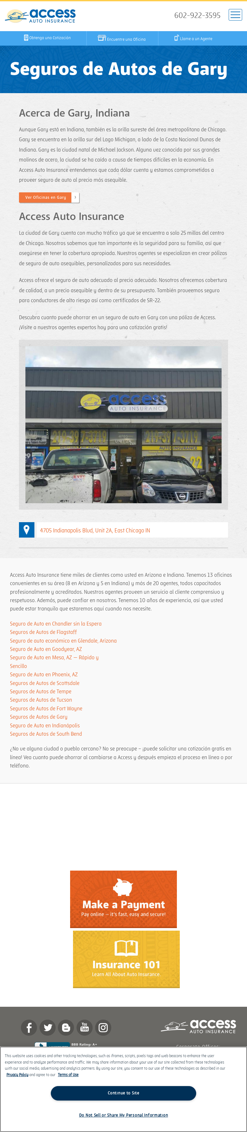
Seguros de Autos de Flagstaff (43, 632)
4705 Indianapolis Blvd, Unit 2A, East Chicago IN (95, 531)
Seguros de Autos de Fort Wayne (46, 709)
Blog (66, 1028)
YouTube (85, 1028)
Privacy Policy (17, 1075)
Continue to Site (123, 1093)
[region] (123, 1089)
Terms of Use (68, 1075)
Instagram (103, 1028)
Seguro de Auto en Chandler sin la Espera (56, 624)
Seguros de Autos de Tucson (41, 700)
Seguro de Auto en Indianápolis (45, 726)
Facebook (29, 1028)
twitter (48, 1028)
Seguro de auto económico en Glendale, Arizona (63, 641)
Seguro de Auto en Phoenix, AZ (44, 675)
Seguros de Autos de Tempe (40, 692)
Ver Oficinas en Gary (45, 197)
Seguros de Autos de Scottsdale (44, 683)
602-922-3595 (197, 16)
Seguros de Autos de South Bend (46, 734)
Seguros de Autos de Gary (39, 717)
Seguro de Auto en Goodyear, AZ (46, 649)
